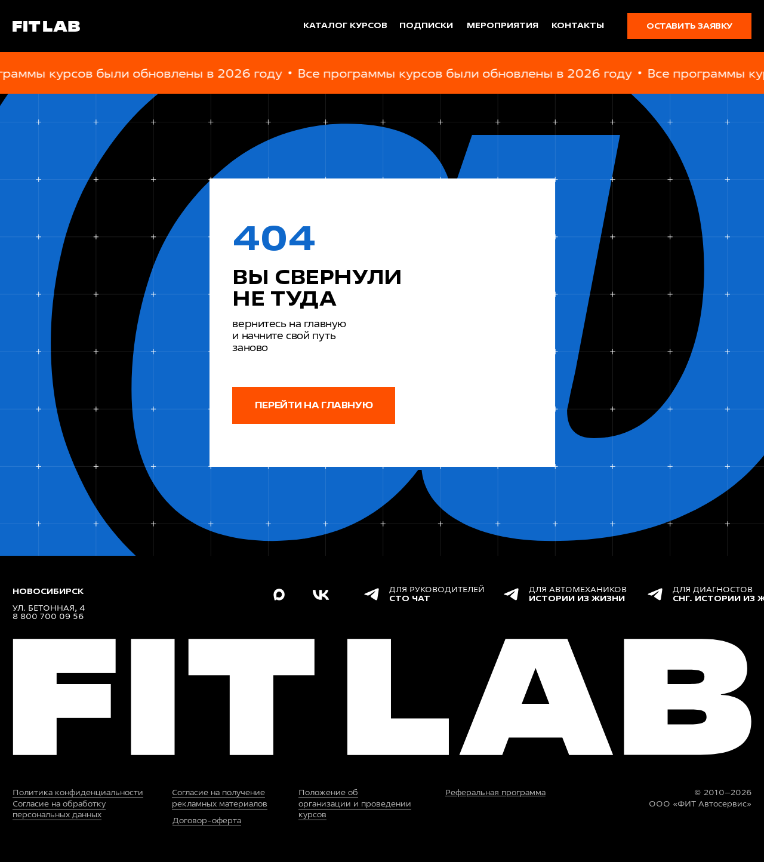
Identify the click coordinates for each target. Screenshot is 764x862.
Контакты (578, 25)
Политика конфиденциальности (78, 792)
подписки (426, 25)
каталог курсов (345, 25)
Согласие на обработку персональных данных (59, 809)
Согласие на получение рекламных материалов (219, 797)
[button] (689, 26)
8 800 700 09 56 (48, 616)
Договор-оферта (206, 820)
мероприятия (502, 25)
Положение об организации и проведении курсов (354, 803)
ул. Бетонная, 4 (49, 608)
